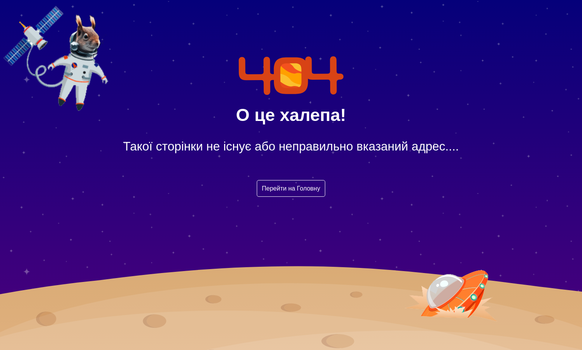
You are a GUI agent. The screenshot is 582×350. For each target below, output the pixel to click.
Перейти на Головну (291, 188)
